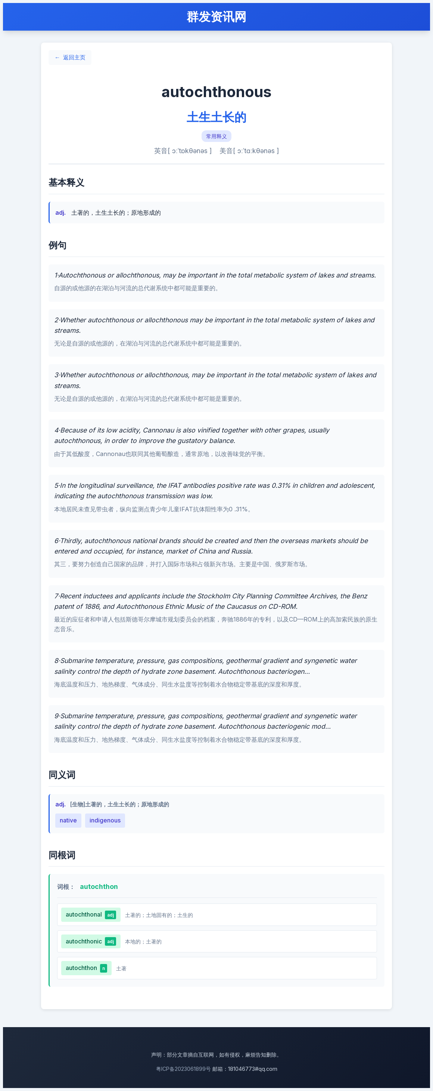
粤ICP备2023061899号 (183, 1069)
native (68, 820)
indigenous (105, 820)
